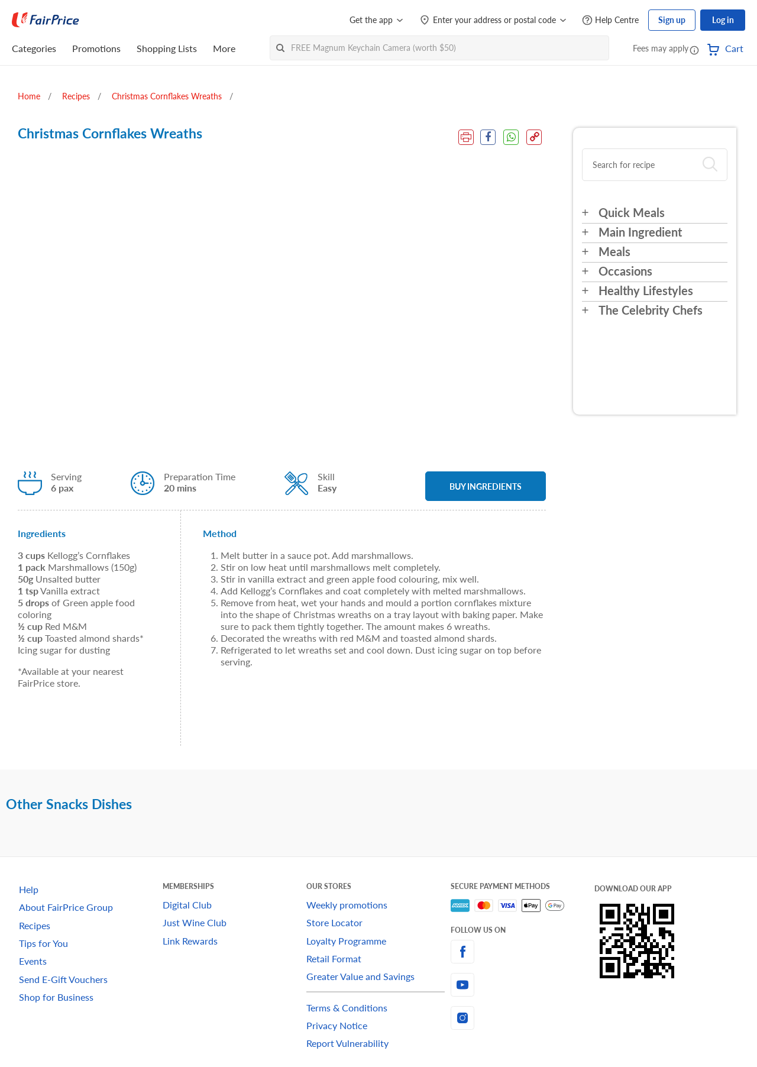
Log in (723, 20)
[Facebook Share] (486, 137)
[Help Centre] (610, 20)
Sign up (671, 20)
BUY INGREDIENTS (485, 486)
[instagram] (522, 1018)
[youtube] (522, 985)
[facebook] (522, 951)
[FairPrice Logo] (45, 20)
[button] (694, 49)
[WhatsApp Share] (511, 137)
